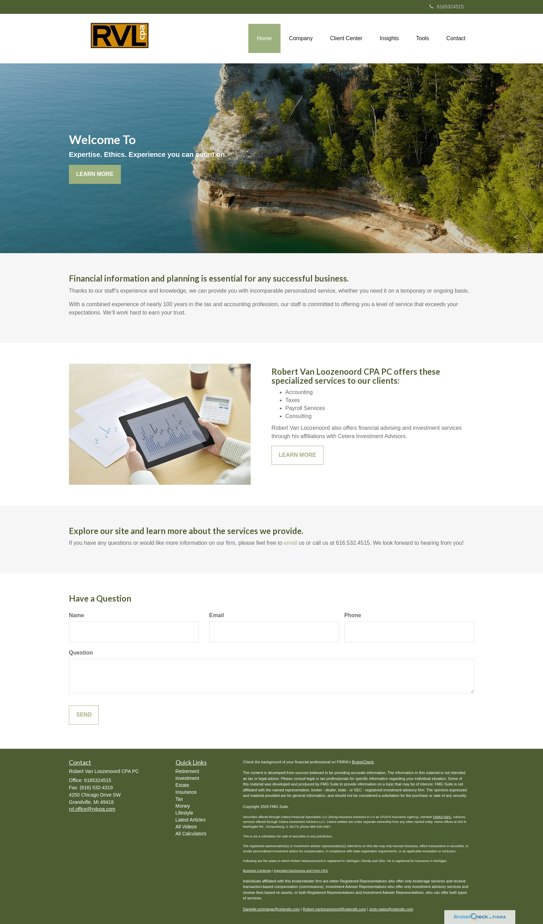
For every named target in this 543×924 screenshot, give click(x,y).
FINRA (438, 817)
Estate (182, 785)
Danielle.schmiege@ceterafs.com (271, 909)
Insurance (186, 792)
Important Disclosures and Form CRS (301, 870)
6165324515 (446, 6)
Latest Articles (191, 820)
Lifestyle (184, 813)
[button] (301, 38)
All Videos (186, 826)
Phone (352, 615)
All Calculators (191, 833)
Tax (179, 799)
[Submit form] (84, 715)
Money (183, 806)
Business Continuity (257, 870)
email (290, 543)
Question (81, 653)
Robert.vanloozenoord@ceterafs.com (334, 909)
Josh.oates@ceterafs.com (391, 909)
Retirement (187, 771)
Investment (187, 778)
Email (216, 615)
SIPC (447, 817)
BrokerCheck (363, 762)
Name (76, 615)
